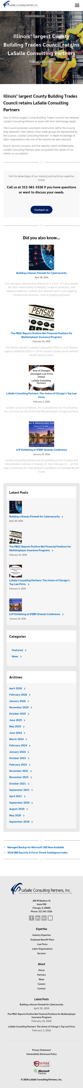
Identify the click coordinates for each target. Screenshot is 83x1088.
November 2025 (19, 707)
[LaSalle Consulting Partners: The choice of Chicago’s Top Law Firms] (41, 378)
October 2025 (17, 713)
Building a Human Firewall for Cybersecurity (41, 273)
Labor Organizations (42, 948)
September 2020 (19, 802)
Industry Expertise (41, 934)
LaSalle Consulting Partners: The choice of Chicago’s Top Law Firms (41, 395)
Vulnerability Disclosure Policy (41, 1053)
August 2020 (16, 809)
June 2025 (15, 720)
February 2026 (18, 694)
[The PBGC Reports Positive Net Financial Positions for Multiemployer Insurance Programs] (41, 318)
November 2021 (19, 777)
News (15, 656)
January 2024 (17, 751)
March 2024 (16, 739)
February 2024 (18, 745)
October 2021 (17, 783)
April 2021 (15, 796)
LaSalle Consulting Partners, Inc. (45, 1079)
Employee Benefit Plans (42, 939)
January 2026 (17, 701)
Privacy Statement (41, 1049)
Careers (41, 983)
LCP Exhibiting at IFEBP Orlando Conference (41, 449)
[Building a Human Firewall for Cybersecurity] (41, 258)
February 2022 (18, 764)
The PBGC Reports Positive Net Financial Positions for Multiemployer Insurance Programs (41, 335)
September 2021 (19, 790)
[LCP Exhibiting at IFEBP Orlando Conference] (41, 434)
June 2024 (15, 732)
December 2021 (18, 770)
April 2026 (15, 688)
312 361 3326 (45, 911)
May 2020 (15, 815)
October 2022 (17, 758)
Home (41, 970)
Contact (41, 988)
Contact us (41, 209)
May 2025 (15, 726)
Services (41, 953)
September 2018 (19, 821)
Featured (17, 650)
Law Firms (42, 944)
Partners (41, 974)
